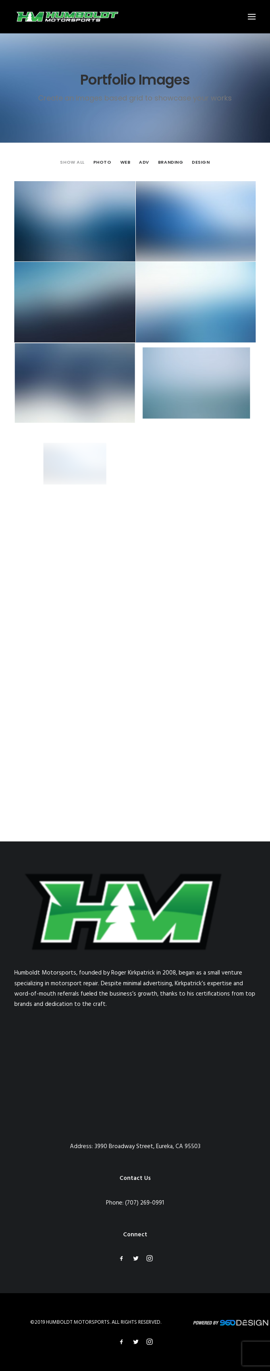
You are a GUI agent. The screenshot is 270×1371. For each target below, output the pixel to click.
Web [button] (125, 162)
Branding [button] (170, 162)
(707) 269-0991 (144, 1203)
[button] (251, 16)
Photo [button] (102, 162)
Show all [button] (72, 162)
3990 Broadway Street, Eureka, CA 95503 (147, 1146)
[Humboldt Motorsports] (67, 17)
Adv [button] (144, 162)
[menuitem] (72, 162)
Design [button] (201, 162)
